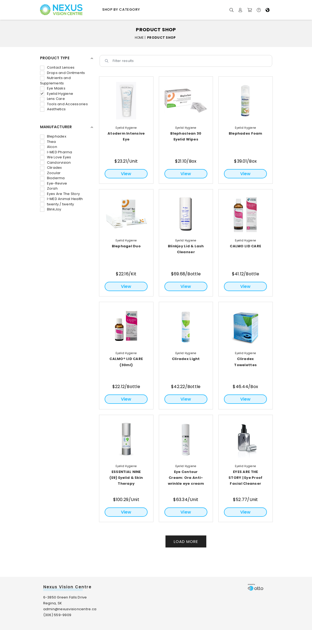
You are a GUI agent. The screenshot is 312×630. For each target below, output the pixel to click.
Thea (48, 141)
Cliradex (51, 167)
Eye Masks (52, 88)
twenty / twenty (57, 204)
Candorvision (55, 162)
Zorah (49, 188)
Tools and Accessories (64, 104)
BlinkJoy (50, 209)
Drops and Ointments (62, 72)
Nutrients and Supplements (55, 80)
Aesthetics (53, 109)
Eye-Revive (53, 183)
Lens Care (52, 98)
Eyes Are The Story (60, 193)
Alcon (48, 146)
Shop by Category (121, 9)
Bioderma (52, 178)
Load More (186, 541)
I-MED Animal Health (61, 198)
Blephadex (53, 136)
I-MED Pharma (56, 152)
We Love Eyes (55, 157)
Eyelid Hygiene (56, 93)
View (126, 174)
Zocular (50, 172)
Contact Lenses (57, 67)
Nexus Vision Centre (67, 587)
